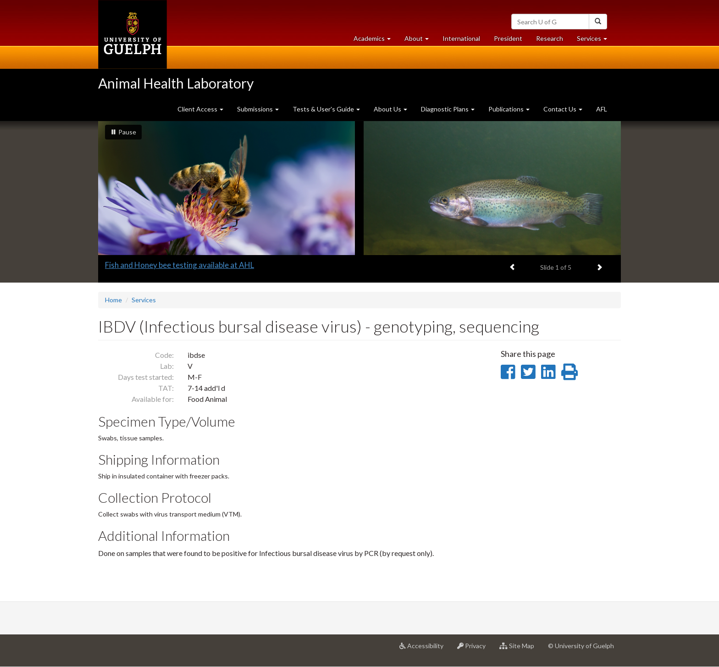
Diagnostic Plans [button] (448, 109)
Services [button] (595, 40)
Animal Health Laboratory (176, 83)
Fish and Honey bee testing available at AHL (179, 265)
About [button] (420, 40)
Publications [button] (509, 109)
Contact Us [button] (562, 109)
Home (113, 300)
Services (144, 300)
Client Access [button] (200, 109)
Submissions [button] (258, 109)
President (508, 38)
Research (553, 40)
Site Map (520, 649)
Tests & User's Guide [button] (326, 109)
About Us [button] (390, 109)
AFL (601, 109)
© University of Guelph (581, 646)
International (461, 38)
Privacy (474, 649)
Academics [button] (376, 40)
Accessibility (424, 649)
